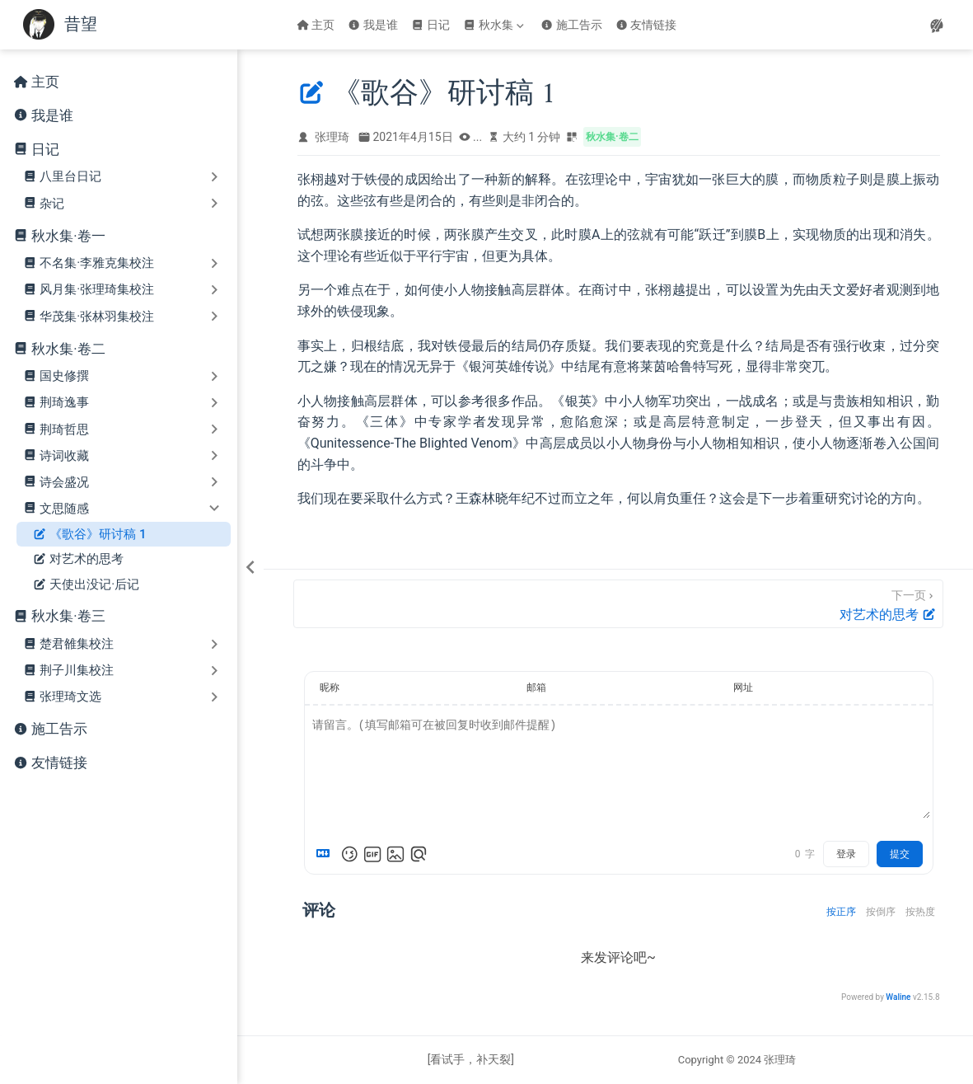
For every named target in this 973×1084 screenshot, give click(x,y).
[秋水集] (495, 25)
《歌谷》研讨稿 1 (89, 534)
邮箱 (536, 687)
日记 (430, 24)
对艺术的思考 (78, 559)
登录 (846, 854)
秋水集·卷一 (68, 236)
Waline (898, 997)
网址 (743, 687)
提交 (900, 854)
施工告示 (571, 24)
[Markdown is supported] (326, 854)
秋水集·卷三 (68, 616)
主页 (316, 24)
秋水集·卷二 (68, 349)
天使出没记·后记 (86, 584)
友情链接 (646, 24)
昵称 (329, 687)
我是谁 (373, 24)
